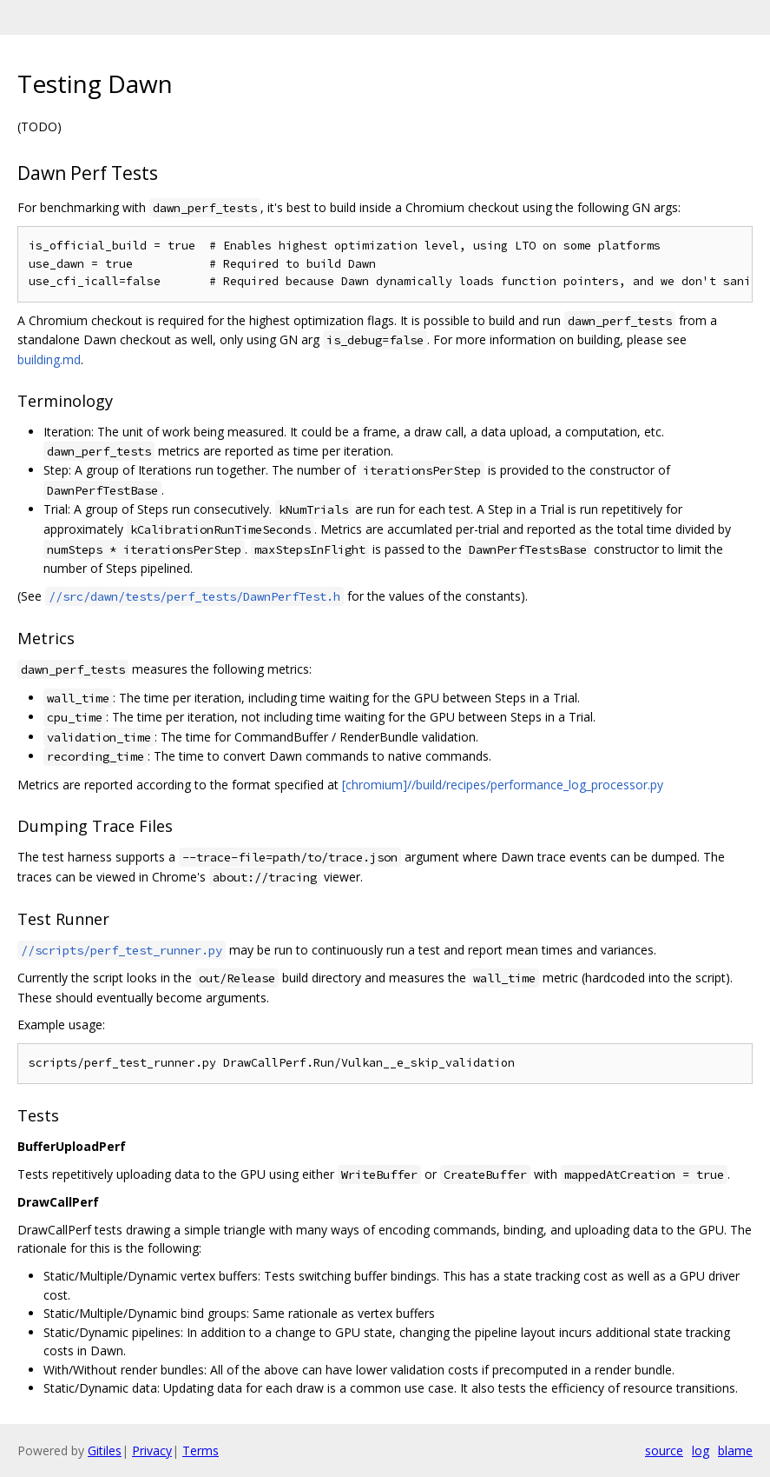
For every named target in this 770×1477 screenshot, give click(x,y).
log (700, 1450)
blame (735, 1450)
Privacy (152, 1450)
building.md (49, 359)
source (664, 1450)
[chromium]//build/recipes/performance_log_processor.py (502, 784)
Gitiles (105, 1450)
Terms (200, 1450)
